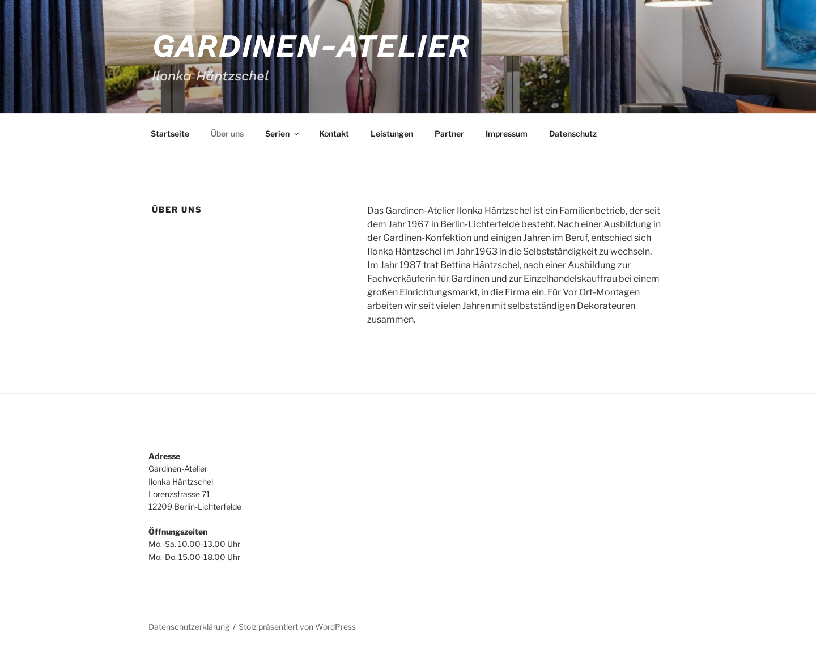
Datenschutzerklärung (189, 626)
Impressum (507, 133)
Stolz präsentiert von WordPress (297, 626)
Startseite (170, 133)
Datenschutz (573, 133)
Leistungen (392, 133)
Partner (449, 133)
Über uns (227, 133)
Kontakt (334, 133)
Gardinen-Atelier (311, 46)
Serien (282, 133)
